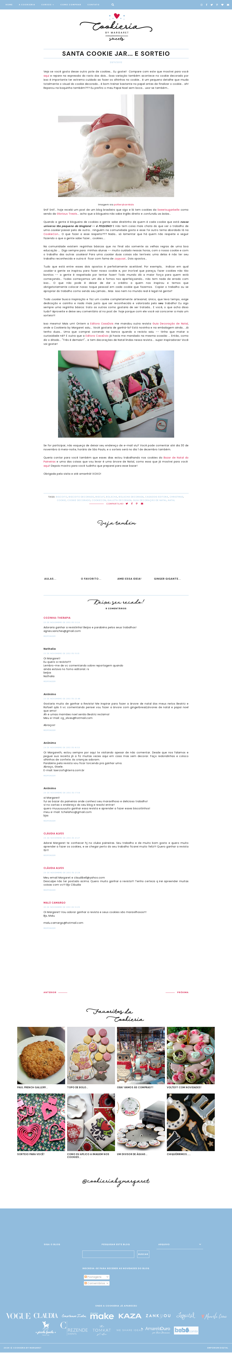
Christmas (176, 496)
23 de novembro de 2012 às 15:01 (61, 653)
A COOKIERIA (27, 4)
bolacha (111, 496)
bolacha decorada (131, 496)
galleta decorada (119, 500)
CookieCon (51, 234)
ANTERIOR (50, 992)
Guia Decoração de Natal (170, 323)
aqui (46, 76)
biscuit (100, 496)
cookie (61, 500)
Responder (50, 636)
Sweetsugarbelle (168, 210)
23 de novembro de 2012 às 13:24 (62, 622)
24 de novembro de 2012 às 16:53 (62, 747)
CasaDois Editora (156, 496)
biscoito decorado (81, 496)
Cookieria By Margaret (27, 1348)
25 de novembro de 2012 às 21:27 (62, 838)
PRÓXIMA (183, 992)
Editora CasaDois (102, 323)
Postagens (93, 1277)
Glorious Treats (67, 214)
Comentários (95, 1284)
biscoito (61, 496)
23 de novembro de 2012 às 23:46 (62, 698)
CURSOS (46, 4)
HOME (9, 4)
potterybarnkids (124, 204)
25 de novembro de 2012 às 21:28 (62, 872)
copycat (119, 258)
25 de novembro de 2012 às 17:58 (62, 793)
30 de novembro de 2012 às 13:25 (62, 907)
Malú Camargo (55, 902)
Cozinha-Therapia (57, 617)
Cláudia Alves (54, 833)
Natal (171, 500)
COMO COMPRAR (70, 4)
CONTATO (93, 4)
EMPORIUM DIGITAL (217, 1348)
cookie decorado (79, 500)
